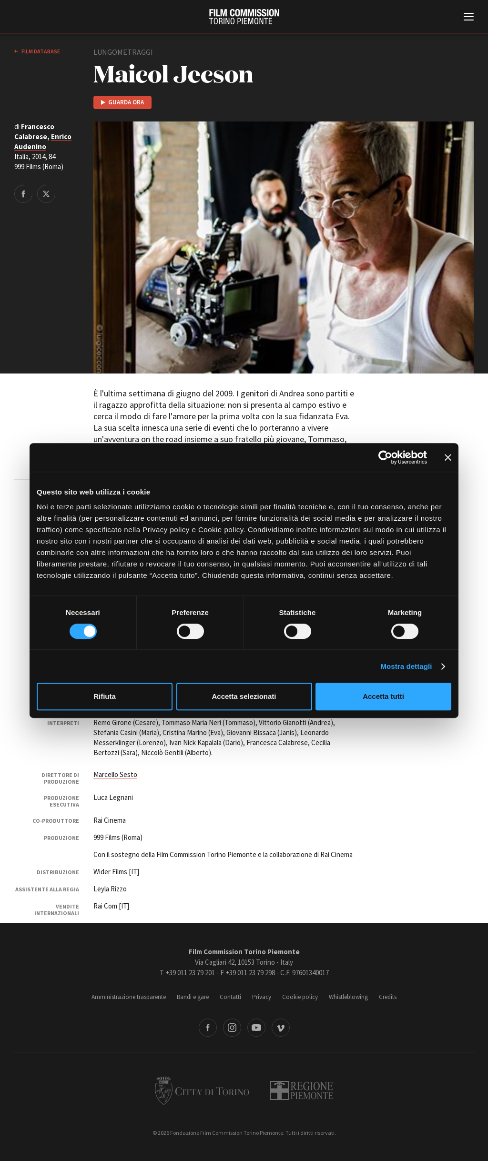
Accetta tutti (383, 696)
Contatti (230, 997)
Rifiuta (104, 696)
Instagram (232, 1028)
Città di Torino (202, 1090)
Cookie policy (300, 997)
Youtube (256, 1028)
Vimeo (281, 1028)
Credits (387, 997)
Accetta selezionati (244, 696)
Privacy (261, 997)
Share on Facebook (23, 193)
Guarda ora (126, 102)
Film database (40, 51)
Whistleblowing (348, 997)
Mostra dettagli (406, 666)
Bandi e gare (193, 997)
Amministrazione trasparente (129, 997)
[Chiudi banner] (448, 457)
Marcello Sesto (115, 774)
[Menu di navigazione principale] (469, 17)
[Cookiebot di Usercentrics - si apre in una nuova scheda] (385, 457)
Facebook (208, 1028)
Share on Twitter (46, 193)
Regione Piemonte (301, 1090)
